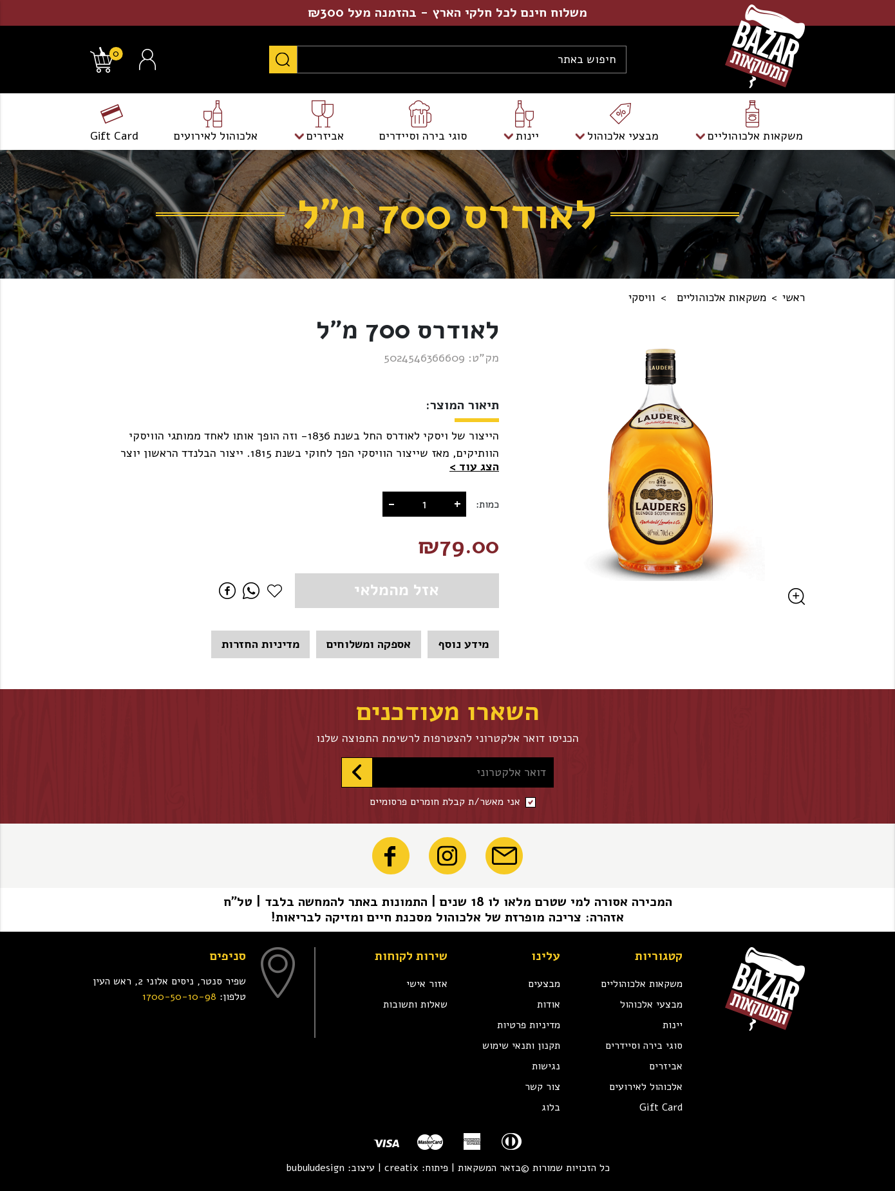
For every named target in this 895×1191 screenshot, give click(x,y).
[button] (474, 466)
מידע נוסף (463, 644)
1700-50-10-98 (179, 997)
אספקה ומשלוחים (368, 644)
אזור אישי (427, 984)
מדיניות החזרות (260, 644)
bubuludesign (315, 1168)
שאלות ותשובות (415, 1004)
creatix (401, 1168)
